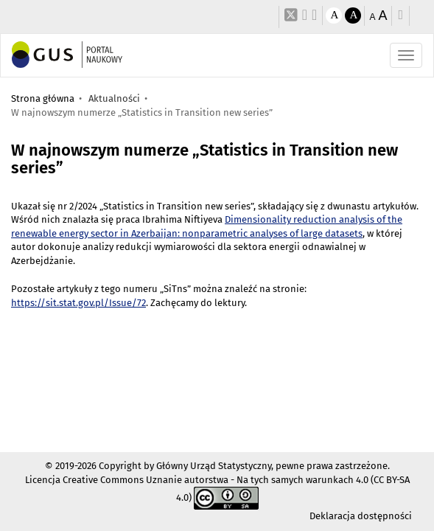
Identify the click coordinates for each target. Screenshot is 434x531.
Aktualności (114, 98)
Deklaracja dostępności (360, 515)
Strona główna (42, 98)
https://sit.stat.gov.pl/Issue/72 (78, 302)
